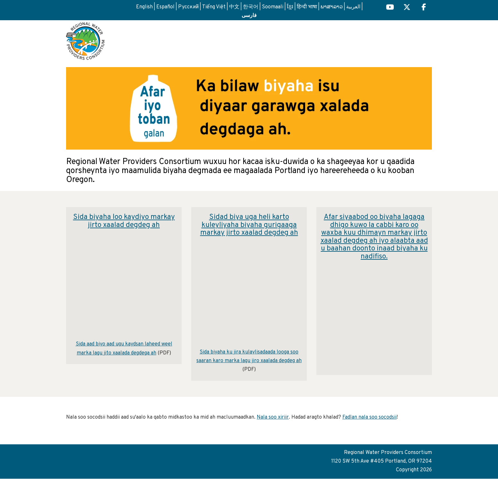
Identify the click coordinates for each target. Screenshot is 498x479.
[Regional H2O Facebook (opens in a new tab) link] (424, 8)
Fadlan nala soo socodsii (369, 417)
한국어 (250, 7)
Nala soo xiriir (273, 417)
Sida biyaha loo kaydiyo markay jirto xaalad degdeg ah (124, 221)
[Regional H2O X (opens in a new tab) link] (407, 8)
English (144, 7)
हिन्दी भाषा (307, 7)
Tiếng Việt (214, 7)
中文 (234, 7)
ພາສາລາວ (332, 7)
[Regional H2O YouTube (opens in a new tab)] (390, 8)
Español (165, 7)
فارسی (249, 15)
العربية (353, 7)
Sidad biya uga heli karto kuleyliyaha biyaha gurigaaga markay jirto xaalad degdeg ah (249, 225)
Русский (188, 7)
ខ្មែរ (290, 7)
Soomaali (272, 7)
